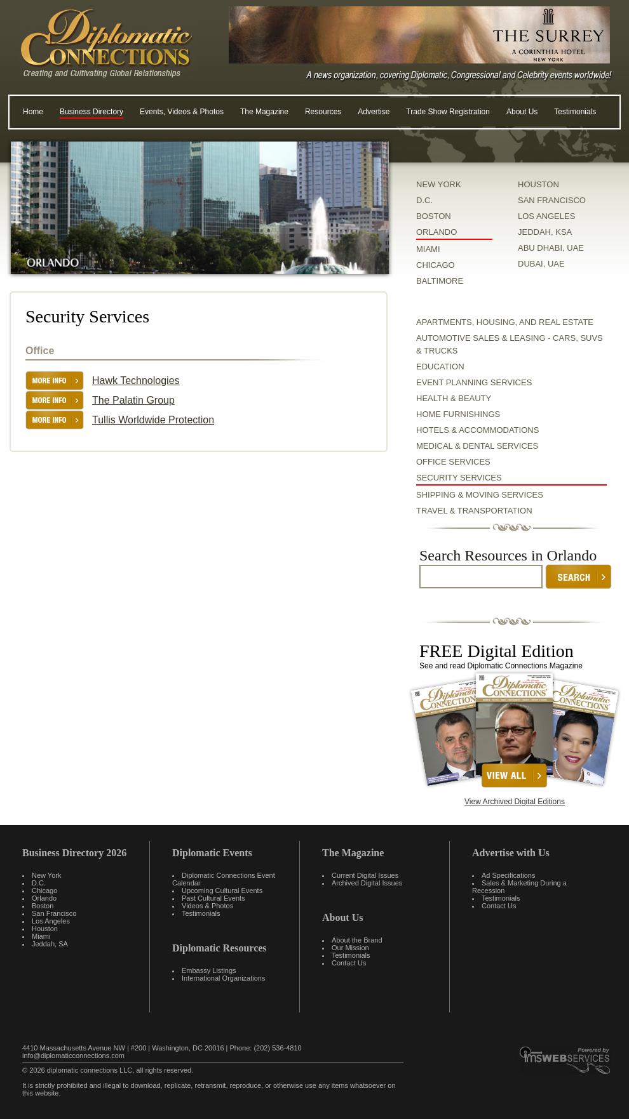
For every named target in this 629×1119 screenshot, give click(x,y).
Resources (323, 111)
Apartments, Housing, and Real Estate (504, 322)
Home (33, 111)
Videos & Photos (207, 906)
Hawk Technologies (136, 380)
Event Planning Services (474, 382)
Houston (45, 928)
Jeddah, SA (50, 944)
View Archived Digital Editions (514, 801)
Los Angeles (51, 921)
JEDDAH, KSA (545, 232)
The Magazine (264, 111)
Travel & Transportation (474, 510)
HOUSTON (538, 184)
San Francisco (54, 913)
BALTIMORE (439, 281)
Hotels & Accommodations (477, 430)
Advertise (373, 111)
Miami (41, 936)
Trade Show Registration (448, 111)
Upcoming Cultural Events (222, 890)
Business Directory (91, 111)
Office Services (453, 462)
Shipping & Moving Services (479, 495)
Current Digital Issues (365, 875)
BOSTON (433, 216)
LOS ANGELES (546, 216)
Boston (42, 906)
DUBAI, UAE (541, 263)
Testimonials (575, 111)
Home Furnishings (458, 414)
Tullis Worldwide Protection (153, 419)
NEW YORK (438, 184)
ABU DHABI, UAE (551, 248)
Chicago (44, 890)
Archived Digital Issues (367, 883)
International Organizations (223, 978)
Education (440, 366)
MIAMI (428, 249)
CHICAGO (435, 265)
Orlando (44, 898)
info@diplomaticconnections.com (73, 1055)
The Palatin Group (133, 400)
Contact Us (349, 963)
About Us (522, 111)
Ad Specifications (508, 875)
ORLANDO (436, 232)
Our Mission (350, 947)
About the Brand (357, 940)
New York (46, 875)
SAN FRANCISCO (552, 200)
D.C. (424, 200)
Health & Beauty (453, 398)
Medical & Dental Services (477, 446)
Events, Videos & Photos (182, 111)
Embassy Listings (209, 970)
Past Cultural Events (213, 898)
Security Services (459, 477)
